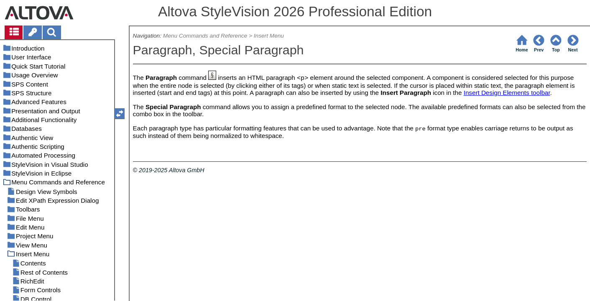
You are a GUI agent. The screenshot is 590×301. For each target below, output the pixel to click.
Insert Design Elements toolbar (507, 92)
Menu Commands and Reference (205, 36)
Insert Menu (269, 36)
